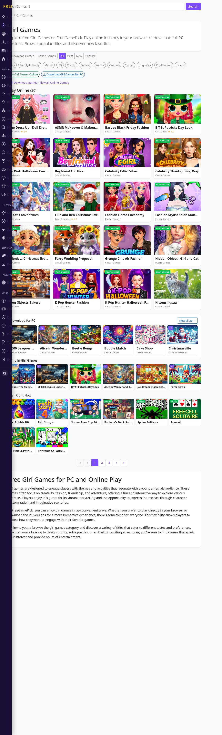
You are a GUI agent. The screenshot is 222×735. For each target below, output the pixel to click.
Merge (60, 123)
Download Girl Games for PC (75, 132)
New (91, 56)
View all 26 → (199, 378)
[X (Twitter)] (13, 373)
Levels (192, 123)
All (74, 56)
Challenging (175, 123)
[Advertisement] (114, 89)
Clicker (83, 123)
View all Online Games (66, 140)
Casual (140, 123)
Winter (111, 123)
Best (82, 56)
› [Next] (128, 582)
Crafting (126, 123)
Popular (102, 56)
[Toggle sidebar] (23, 359)
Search (205, 6)
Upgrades (156, 123)
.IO (72, 123)
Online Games (58, 56)
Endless (97, 123)
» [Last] (135, 582)
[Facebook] (5, 373)
